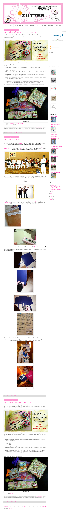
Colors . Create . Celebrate (55, 124)
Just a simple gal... (54, 68)
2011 (51, 194)
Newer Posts (6, 506)
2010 (51, 196)
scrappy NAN (53, 164)
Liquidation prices (7, 202)
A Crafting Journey (54, 116)
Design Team (50, 25)
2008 (51, 199)
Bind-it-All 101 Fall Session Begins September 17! (20, 32)
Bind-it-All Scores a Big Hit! (13, 139)
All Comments (53, 48)
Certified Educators (19, 25)
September (53, 185)
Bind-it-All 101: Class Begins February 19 (17, 402)
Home (5, 25)
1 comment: (20, 395)
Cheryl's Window (54, 110)
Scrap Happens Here (54, 156)
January (52, 191)
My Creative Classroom (39, 127)
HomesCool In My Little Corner (56, 84)
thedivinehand (53, 94)
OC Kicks (20, 148)
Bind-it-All (21, 143)
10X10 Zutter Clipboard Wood (34, 201)
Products (10, 25)
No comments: (20, 132)
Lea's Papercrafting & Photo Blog (56, 146)
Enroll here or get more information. (17, 123)
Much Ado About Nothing (55, 76)
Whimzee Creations (54, 102)
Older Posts (44, 506)
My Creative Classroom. (39, 496)
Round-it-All (36, 246)
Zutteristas (58, 25)
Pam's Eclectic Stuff (54, 148)
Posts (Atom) (10, 508)
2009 (51, 198)
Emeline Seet (53, 126)
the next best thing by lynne (55, 172)
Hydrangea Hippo (54, 136)
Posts (51, 46)
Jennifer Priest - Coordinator (56, 92)
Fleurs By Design (54, 134)
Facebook (32, 25)
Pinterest (44, 25)
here (27, 129)
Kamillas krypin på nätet (55, 138)
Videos (26, 25)
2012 (51, 193)
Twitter (37, 25)
